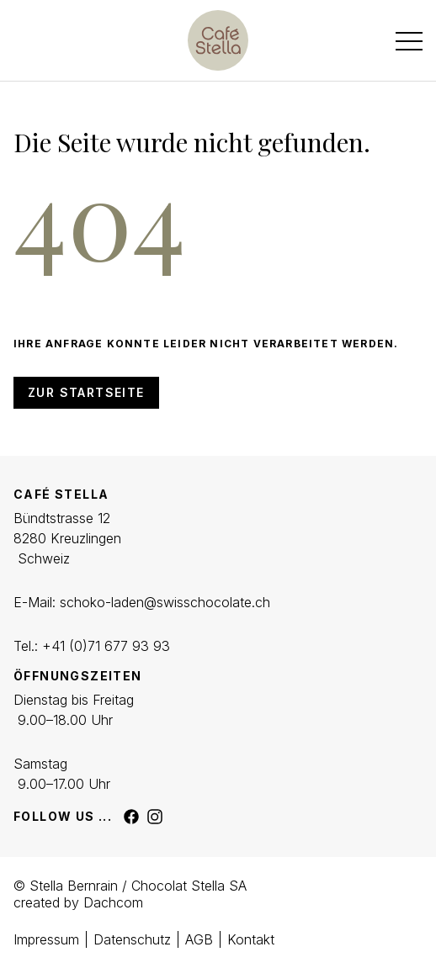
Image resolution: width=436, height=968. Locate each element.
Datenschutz (132, 939)
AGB (199, 939)
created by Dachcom (78, 902)
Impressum (46, 939)
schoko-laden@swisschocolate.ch (165, 602)
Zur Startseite (86, 392)
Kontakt (250, 939)
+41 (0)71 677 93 (95, 645)
